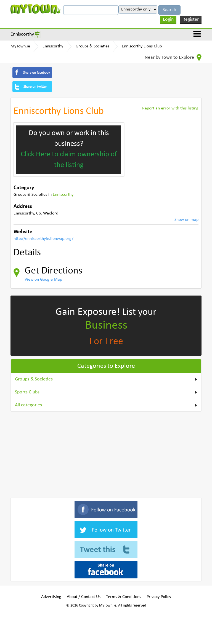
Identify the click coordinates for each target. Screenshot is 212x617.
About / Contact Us (83, 597)
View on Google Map (43, 279)
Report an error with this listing (170, 108)
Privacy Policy (159, 597)
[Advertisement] (105, 453)
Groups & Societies (92, 46)
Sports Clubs (27, 392)
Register (190, 19)
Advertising (51, 597)
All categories (28, 405)
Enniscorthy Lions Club (142, 46)
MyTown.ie (20, 46)
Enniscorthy (22, 34)
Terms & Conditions (123, 597)
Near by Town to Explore (173, 57)
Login (168, 19)
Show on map (186, 220)
